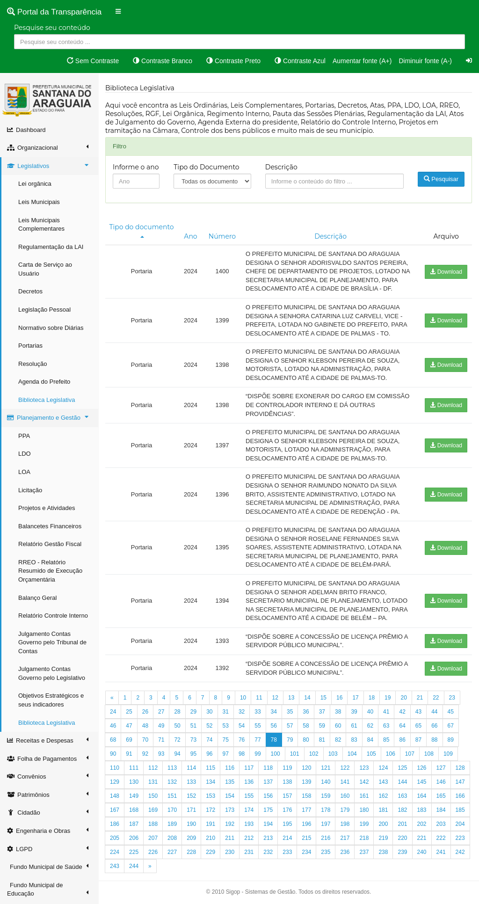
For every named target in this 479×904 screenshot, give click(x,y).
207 (153, 838)
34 (274, 711)
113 (172, 768)
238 (383, 852)
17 (355, 697)
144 (402, 782)
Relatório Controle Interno (53, 615)
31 (226, 711)
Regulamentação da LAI (50, 246)
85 (386, 739)
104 (352, 754)
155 (249, 796)
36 (306, 711)
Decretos (30, 291)
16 (339, 697)
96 (209, 754)
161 (364, 796)
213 (268, 838)
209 (191, 838)
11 (259, 697)
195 (287, 824)
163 (402, 796)
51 (193, 725)
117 (249, 768)
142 (364, 782)
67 (451, 725)
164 (422, 796)
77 (257, 739)
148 (114, 796)
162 (383, 796)
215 (306, 838)
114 (191, 768)
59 (322, 725)
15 (323, 697)
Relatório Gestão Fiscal (49, 543)
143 (383, 782)
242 (460, 852)
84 (370, 739)
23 (452, 697)
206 (133, 838)
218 (364, 838)
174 (249, 810)
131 (153, 782)
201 (402, 824)
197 (325, 824)
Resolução (32, 363)
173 (229, 810)
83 (354, 739)
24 (113, 711)
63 (386, 725)
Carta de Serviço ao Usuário (45, 269)
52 (209, 725)
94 (177, 754)
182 (402, 810)
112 (153, 768)
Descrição (281, 167)
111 (133, 768)
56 (274, 725)
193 (249, 824)
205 (114, 838)
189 (172, 824)
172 (210, 810)
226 (153, 852)
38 (338, 711)
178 (325, 810)
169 (153, 810)
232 (268, 852)
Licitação (30, 490)
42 (402, 711)
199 (364, 824)
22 (436, 697)
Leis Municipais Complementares (41, 225)
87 (418, 739)
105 (371, 754)
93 (161, 754)
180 (364, 810)
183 (422, 810)
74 (209, 739)
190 (191, 824)
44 (434, 711)
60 (338, 725)
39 (354, 711)
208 (172, 838)
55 (257, 725)
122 (344, 768)
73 (193, 739)
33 (257, 711)
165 (441, 796)
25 (129, 711)
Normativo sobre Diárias (50, 327)
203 (441, 824)
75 (226, 739)
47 (129, 725)
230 (229, 852)
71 (161, 739)
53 (226, 725)
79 (290, 739)
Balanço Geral (37, 597)
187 (133, 824)
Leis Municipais (39, 201)
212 (249, 838)
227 (172, 852)
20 (403, 697)
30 (209, 711)
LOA (24, 471)
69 (129, 739)
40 (370, 711)
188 (153, 824)
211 (229, 838)
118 (268, 768)
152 (191, 796)
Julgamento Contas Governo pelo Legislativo (51, 673)
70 (145, 739)
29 (193, 711)
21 (420, 697)
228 (191, 852)
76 (242, 739)
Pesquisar (441, 178)
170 (172, 810)
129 (114, 782)
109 (448, 754)
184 (441, 810)
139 (306, 782)
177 (306, 810)
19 (388, 697)
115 (210, 768)
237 (364, 852)
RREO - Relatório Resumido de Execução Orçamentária (50, 571)
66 (434, 725)
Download (446, 272)
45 (451, 711)
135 (229, 782)
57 (290, 725)
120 (306, 768)
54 (242, 725)
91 (129, 754)
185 (460, 810)
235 (325, 852)
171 (191, 810)
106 (390, 754)
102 (314, 754)
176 (287, 810)
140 (325, 782)
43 (418, 711)
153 (210, 796)
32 (242, 711)
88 (434, 739)
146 (441, 782)
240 (422, 852)
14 (307, 697)
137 (268, 782)
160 (344, 796)
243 (114, 866)
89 (451, 739)
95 (193, 754)
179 (344, 810)
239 (402, 852)
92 (145, 754)
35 (290, 711)
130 (133, 782)
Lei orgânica (34, 183)
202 (422, 824)
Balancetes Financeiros (49, 526)
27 (161, 711)
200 (383, 824)
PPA (24, 435)
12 (275, 697)
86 (402, 739)
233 (287, 852)
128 (460, 768)
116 (229, 768)
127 (441, 768)
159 (325, 796)
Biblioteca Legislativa (46, 399)
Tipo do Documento (206, 167)
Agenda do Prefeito (44, 381)
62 (370, 725)
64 (402, 725)
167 (114, 810)
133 (191, 782)
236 (344, 852)
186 (114, 824)
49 (161, 725)
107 (409, 754)
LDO (24, 453)
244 (133, 866)
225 (133, 852)
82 (338, 739)
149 (133, 796)
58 (306, 725)
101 (294, 754)
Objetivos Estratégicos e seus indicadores (51, 700)
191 (210, 824)
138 (287, 782)
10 (243, 697)
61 (354, 725)
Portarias (30, 345)
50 (177, 725)
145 (422, 782)
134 (210, 782)
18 (372, 697)
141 (344, 782)
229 (210, 852)
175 (268, 810)
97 (226, 754)
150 (153, 796)
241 (441, 852)
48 (145, 725)
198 (344, 824)
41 (386, 711)
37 (322, 711)
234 (306, 852)
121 (325, 768)
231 (249, 852)
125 (402, 768)
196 (306, 824)
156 (268, 796)
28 (177, 711)
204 (460, 824)
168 (133, 810)
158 (306, 796)
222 (441, 838)
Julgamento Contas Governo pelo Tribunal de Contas (52, 642)
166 (460, 796)
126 (422, 768)
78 (274, 739)
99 (257, 754)
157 (287, 796)
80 (306, 739)
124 (383, 768)
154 (229, 796)
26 (145, 711)
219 (383, 838)
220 (402, 838)
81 (322, 739)
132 (172, 782)
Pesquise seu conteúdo (52, 27)
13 (291, 697)
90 (113, 754)
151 (172, 796)
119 (287, 768)
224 (114, 852)
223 (460, 838)
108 (429, 754)
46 (113, 725)
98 (242, 754)
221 (422, 838)
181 (383, 810)
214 (287, 838)
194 (268, 824)
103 (333, 754)
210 (210, 838)
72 (177, 739)
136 (249, 782)
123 (364, 768)
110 (114, 768)
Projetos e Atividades (46, 507)
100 (275, 754)
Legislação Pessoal (44, 309)
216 (325, 838)
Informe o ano (136, 167)
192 (229, 824)
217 (344, 838)
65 (418, 725)
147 (460, 782)
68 (113, 739)
